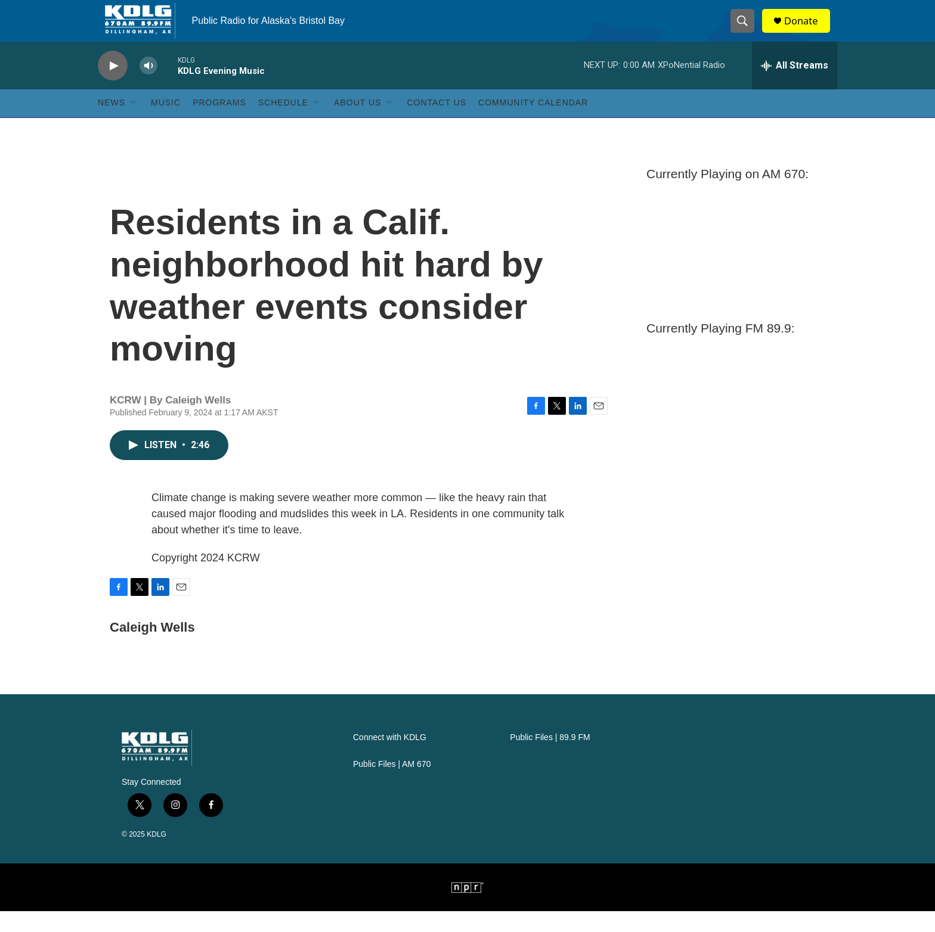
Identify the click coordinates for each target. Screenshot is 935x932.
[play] (112, 87)
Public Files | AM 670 (392, 785)
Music (166, 124)
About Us (357, 124)
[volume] (148, 86)
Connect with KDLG (389, 758)
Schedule (283, 124)
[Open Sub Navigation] (134, 124)
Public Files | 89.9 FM (550, 758)
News (111, 124)
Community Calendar (533, 124)
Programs (219, 124)
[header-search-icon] (746, 32)
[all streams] (794, 86)
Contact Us (436, 124)
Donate (806, 31)
